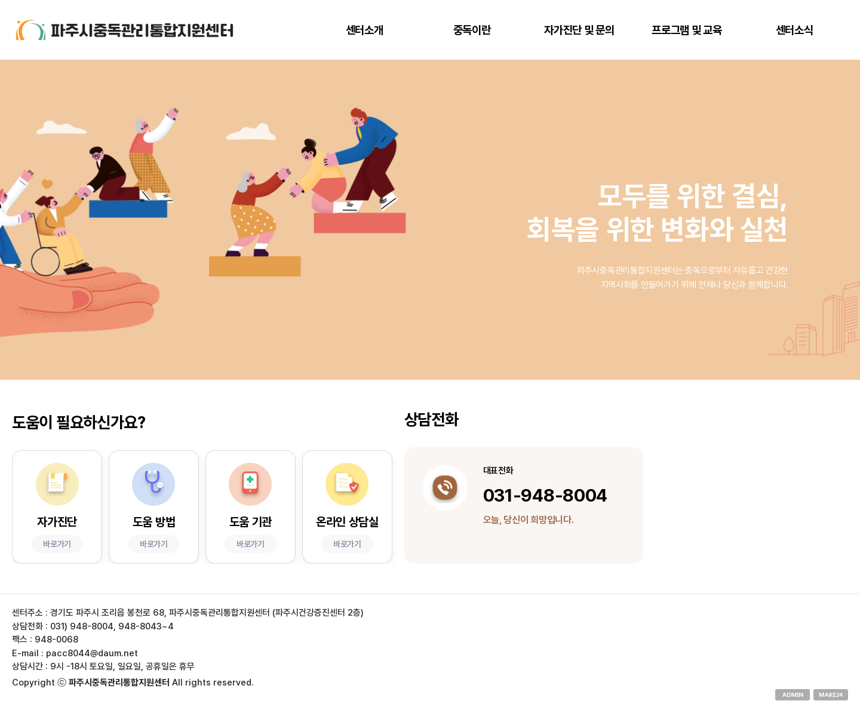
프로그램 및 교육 (686, 30)
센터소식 (794, 30)
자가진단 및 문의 (579, 30)
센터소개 (364, 30)
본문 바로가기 (0, 0)
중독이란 (472, 30)
